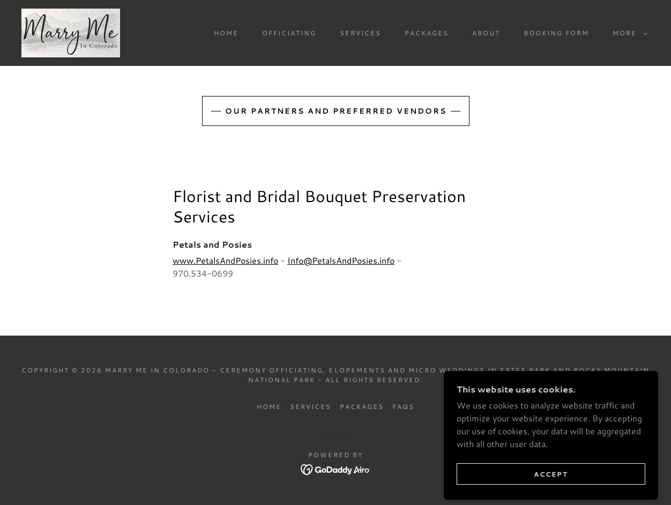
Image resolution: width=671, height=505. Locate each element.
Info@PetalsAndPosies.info (340, 260)
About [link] (486, 33)
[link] (70, 31)
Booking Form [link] (556, 33)
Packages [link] (427, 33)
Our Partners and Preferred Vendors (335, 111)
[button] (628, 33)
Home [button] (269, 406)
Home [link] (226, 33)
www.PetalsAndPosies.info (225, 260)
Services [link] (360, 33)
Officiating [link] (289, 33)
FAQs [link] (403, 406)
